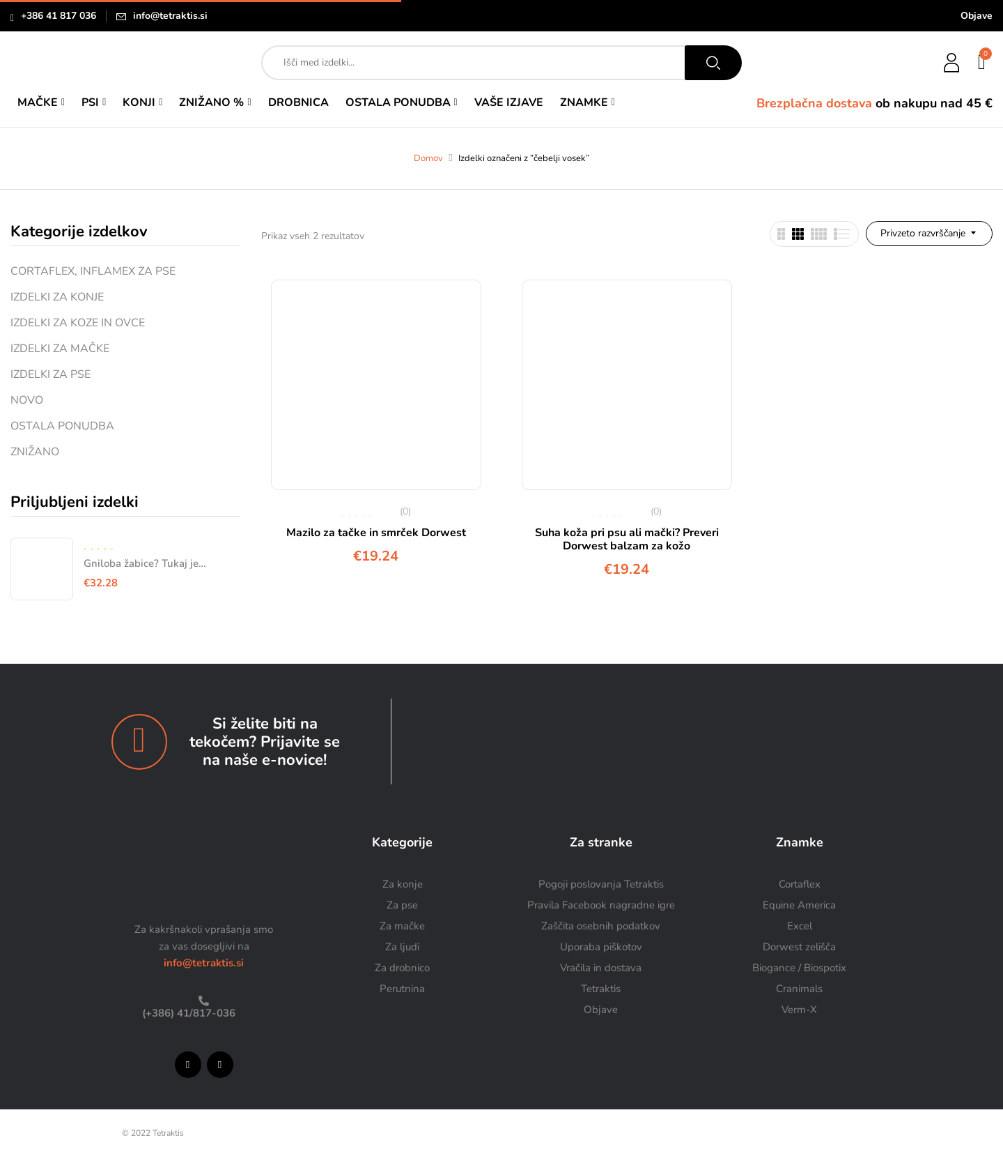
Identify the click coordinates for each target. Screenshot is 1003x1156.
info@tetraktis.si (170, 15)
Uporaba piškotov (601, 947)
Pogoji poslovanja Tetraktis (601, 884)
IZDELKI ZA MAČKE (59, 348)
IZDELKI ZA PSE (50, 374)
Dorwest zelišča (799, 947)
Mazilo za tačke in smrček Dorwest (376, 532)
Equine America (799, 905)
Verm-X (799, 1010)
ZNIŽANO (34, 451)
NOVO (26, 400)
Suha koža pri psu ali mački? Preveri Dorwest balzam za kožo (627, 539)
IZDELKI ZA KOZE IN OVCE (77, 322)
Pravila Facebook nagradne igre (601, 905)
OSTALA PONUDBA (62, 426)
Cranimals (799, 989)
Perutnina (402, 989)
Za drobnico (402, 968)
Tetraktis (601, 989)
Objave (977, 15)
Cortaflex (800, 884)
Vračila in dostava (601, 968)
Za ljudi (402, 947)
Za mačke (402, 926)
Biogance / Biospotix (799, 968)
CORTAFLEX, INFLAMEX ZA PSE (93, 271)
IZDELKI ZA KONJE (57, 297)
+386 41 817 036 (58, 15)
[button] (982, 63)
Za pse (402, 905)
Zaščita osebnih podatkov (600, 926)
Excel (799, 926)
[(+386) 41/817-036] (204, 1001)
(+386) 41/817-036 (187, 1013)
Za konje (402, 884)
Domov (428, 158)
